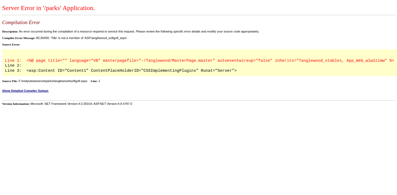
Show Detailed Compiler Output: (25, 90)
